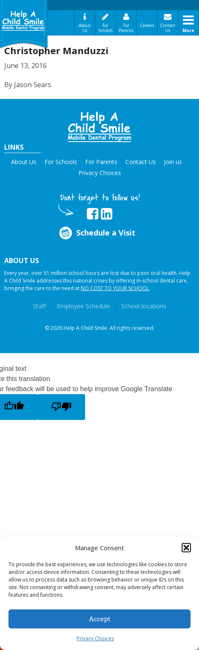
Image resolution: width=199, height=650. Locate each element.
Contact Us (167, 27)
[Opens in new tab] (92, 214)
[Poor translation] (61, 407)
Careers (147, 25)
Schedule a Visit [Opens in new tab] (96, 233)
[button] (186, 547)
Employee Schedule (83, 306)
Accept (100, 619)
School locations (143, 306)
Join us (173, 162)
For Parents (126, 27)
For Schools (105, 27)
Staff (39, 306)
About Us (85, 27)
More (188, 30)
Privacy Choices (95, 638)
